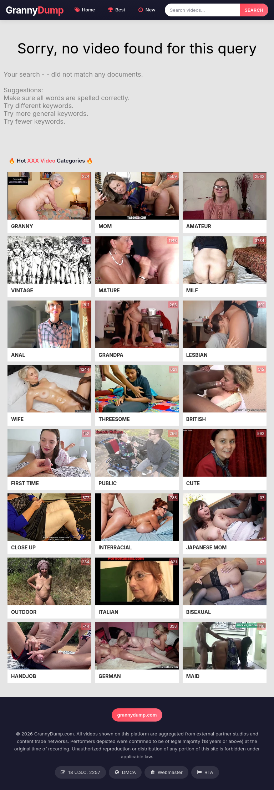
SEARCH (254, 10)
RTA (205, 772)
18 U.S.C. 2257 (80, 772)
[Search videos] (202, 10)
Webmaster (166, 772)
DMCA (125, 772)
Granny (35, 10)
